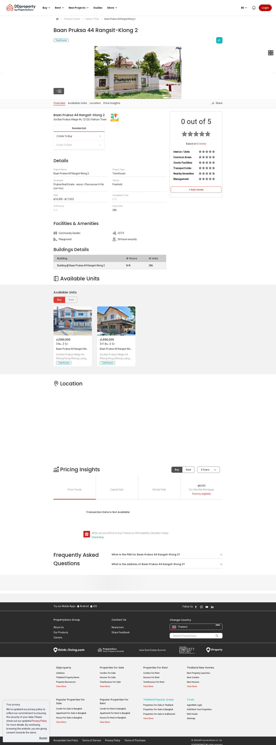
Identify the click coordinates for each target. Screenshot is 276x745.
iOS (93, 606)
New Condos (193, 677)
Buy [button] (47, 8)
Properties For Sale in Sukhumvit (159, 712)
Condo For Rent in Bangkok (113, 707)
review (201, 143)
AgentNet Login (194, 703)
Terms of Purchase (135, 737)
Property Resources (66, 682)
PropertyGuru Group (67, 620)
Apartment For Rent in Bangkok (115, 712)
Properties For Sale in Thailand (158, 703)
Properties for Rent (155, 667)
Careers (58, 637)
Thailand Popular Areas (158, 698)
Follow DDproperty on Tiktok (221, 606)
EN (244, 8)
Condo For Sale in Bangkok (69, 707)
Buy (59, 299)
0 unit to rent (79, 145)
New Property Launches (198, 673)
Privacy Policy (39, 720)
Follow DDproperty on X (217, 606)
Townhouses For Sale (110, 682)
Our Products (61, 632)
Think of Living (69, 650)
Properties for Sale (112, 667)
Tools (190, 698)
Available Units (77, 103)
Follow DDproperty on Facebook (196, 607)
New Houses (193, 682)
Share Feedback (121, 632)
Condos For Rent (151, 673)
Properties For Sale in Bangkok (158, 708)
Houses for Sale (108, 677)
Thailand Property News (67, 677)
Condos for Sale (108, 673)
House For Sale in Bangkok (69, 716)
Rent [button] (60, 8)
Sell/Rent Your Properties (199, 708)
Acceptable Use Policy (66, 737)
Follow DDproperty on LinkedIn (212, 607)
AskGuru (60, 673)
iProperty (214, 650)
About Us (59, 627)
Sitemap (191, 717)
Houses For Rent (151, 677)
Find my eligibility (201, 493)
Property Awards (111, 650)
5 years (205, 469)
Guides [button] (97, 7)
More (112, 8)
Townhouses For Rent (153, 682)
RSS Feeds (192, 712)
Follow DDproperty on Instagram (201, 607)
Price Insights (111, 103)
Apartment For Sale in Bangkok (71, 712)
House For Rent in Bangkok (113, 716)
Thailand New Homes (200, 667)
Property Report (187, 650)
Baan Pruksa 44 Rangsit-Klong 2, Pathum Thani (82, 348)
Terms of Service (91, 737)
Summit (152, 650)
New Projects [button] (79, 8)
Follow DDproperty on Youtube (207, 607)
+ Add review (196, 189)
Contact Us (119, 620)
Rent (188, 469)
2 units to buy (79, 136)
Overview (59, 103)
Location (95, 103)
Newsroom (118, 627)
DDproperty (63, 667)
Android (83, 606)
